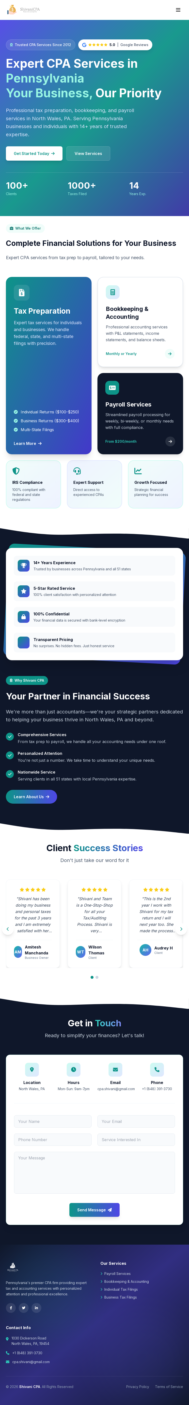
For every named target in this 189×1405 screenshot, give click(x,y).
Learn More (28, 443)
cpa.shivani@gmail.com (31, 1362)
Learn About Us (31, 796)
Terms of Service (169, 1387)
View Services (88, 153)
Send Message (94, 1209)
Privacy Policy (137, 1387)
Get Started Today (34, 153)
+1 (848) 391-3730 (27, 1353)
